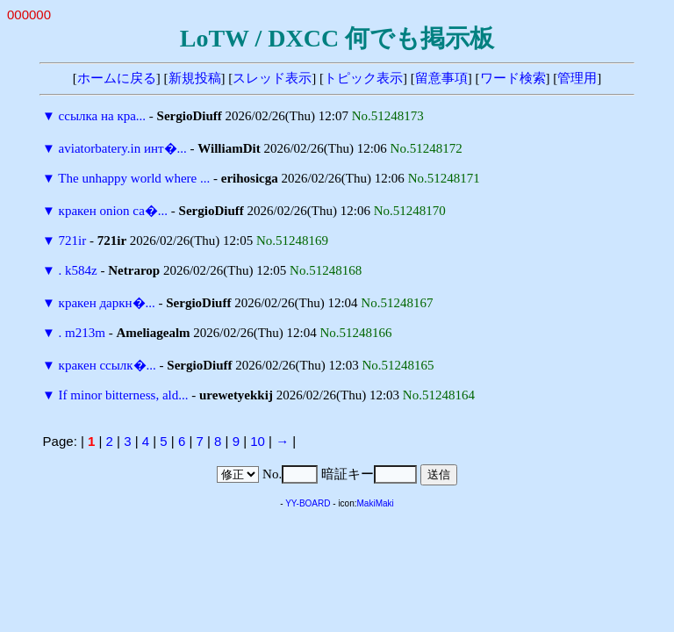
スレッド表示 (272, 78)
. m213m (82, 333)
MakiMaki (375, 503)
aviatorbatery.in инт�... (123, 148)
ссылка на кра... (102, 116)
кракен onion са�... (113, 211)
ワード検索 (513, 78)
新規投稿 (194, 78)
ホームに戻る (116, 78)
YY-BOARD (307, 503)
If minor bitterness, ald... (124, 395)
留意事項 (441, 78)
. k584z (78, 270)
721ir (73, 240)
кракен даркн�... (107, 303)
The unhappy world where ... (134, 178)
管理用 (577, 78)
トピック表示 (363, 78)
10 (257, 441)
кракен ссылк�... (107, 365)
